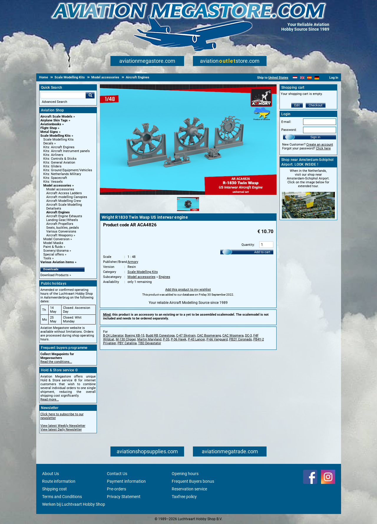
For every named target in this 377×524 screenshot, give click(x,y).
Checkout (316, 105)
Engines (164, 277)
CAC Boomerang (209, 335)
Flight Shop (48, 128)
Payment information (126, 481)
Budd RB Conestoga (160, 335)
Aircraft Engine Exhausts (64, 216)
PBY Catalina (127, 343)
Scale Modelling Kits (55, 136)
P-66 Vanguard (217, 339)
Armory (133, 262)
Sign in (315, 137)
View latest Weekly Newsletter (62, 426)
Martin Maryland (149, 339)
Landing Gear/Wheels (62, 220)
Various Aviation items (57, 262)
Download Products (54, 275)
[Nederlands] (295, 78)
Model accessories (57, 185)
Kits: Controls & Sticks (60, 159)
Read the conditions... (56, 362)
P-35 (166, 339)
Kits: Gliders (52, 166)
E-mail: (286, 122)
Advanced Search (54, 102)
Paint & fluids (53, 247)
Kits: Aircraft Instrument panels (66, 151)
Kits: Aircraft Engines (59, 147)
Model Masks (53, 243)
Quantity (248, 245)
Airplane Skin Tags (54, 120)
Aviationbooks (50, 124)
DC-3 (248, 335)
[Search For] (63, 95)
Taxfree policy (184, 496)
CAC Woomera (233, 335)
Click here (323, 148)
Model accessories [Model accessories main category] (60, 189)
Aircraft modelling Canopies (66, 197)
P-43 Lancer (196, 339)
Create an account (319, 144)
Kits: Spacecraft (55, 178)
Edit (297, 105)
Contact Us (117, 473)
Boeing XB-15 (134, 335)
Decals (48, 143)
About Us (50, 473)
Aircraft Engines (58, 212)
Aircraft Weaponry (59, 235)
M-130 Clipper (126, 339)
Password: (289, 130)
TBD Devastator (149, 343)
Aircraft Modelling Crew (63, 201)
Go (90, 95)
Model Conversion (56, 239)
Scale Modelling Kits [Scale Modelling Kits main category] (58, 139)
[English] (302, 78)
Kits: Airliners (53, 155)
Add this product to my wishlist (188, 289)
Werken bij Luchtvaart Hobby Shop (73, 504)
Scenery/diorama (56, 251)
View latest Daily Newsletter (61, 429)
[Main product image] (188, 194)
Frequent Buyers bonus (193, 481)
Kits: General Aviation (59, 162)
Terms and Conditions (62, 496)
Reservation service (189, 489)
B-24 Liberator (113, 335)
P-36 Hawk (178, 339)
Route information (58, 481)
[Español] (309, 78)
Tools (47, 258)
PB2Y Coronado (240, 339)
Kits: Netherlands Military (62, 174)
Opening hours (185, 473)
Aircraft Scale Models (56, 116)
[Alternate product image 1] (188, 211)
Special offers (53, 254)
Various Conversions (61, 231)
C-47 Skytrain (186, 335)
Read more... (49, 399)
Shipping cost (54, 489)
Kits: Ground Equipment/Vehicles (67, 170)
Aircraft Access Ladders (64, 193)
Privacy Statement (123, 496)
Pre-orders (116, 489)
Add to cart (262, 252)
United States (278, 78)
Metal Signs (49, 132)
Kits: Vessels (53, 182)
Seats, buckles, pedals (62, 228)
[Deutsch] (317, 78)
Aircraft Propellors (59, 224)
